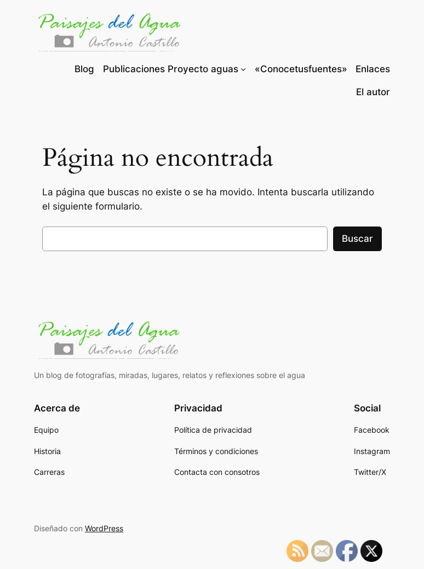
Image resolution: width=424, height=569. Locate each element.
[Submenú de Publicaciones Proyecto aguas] (243, 69)
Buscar (357, 238)
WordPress (104, 528)
